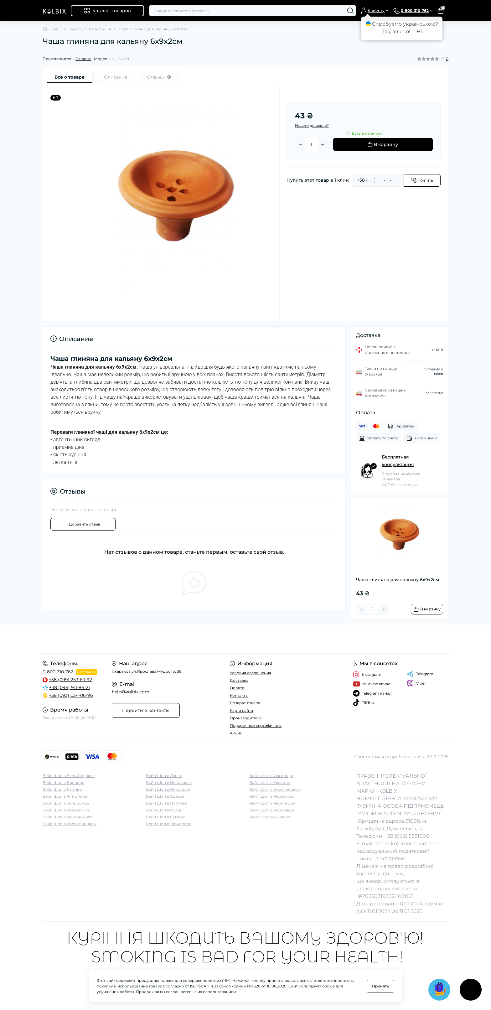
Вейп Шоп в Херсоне (269, 782)
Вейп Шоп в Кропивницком (69, 823)
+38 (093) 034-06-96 (71, 695)
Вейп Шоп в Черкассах (271, 796)
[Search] (350, 11)
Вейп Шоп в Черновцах (272, 810)
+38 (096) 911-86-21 (69, 687)
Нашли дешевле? (312, 125)
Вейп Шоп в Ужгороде (271, 775)
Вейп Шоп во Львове (269, 817)
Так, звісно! (396, 31)
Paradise (83, 58)
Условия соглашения (250, 673)
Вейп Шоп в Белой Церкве (69, 775)
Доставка (239, 680)
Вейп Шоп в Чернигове (272, 803)
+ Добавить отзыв (83, 524)
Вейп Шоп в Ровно (164, 810)
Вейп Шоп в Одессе (165, 796)
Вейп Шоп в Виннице (63, 782)
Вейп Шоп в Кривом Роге (67, 817)
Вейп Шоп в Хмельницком (275, 789)
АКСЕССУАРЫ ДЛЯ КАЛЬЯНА (82, 29)
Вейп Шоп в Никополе (168, 789)
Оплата (237, 688)
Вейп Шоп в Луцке (164, 775)
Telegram (420, 674)
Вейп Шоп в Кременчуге (66, 810)
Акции (236, 733)
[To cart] (427, 609)
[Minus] (300, 144)
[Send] (422, 180)
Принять (380, 986)
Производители (245, 718)
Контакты (239, 695)
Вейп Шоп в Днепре (62, 789)
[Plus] (323, 144)
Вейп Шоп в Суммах (165, 817)
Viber (416, 683)
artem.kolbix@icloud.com (407, 844)
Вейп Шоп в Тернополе (168, 823)
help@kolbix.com (130, 692)
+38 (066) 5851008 (407, 836)
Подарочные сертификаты (256, 725)
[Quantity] (311, 144)
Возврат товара (245, 703)
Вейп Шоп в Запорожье (66, 803)
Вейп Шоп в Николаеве (169, 782)
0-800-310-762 (58, 672)
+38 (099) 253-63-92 (70, 679)
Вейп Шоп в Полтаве (166, 803)
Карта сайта (241, 710)
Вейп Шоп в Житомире (65, 796)
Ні (419, 31)
